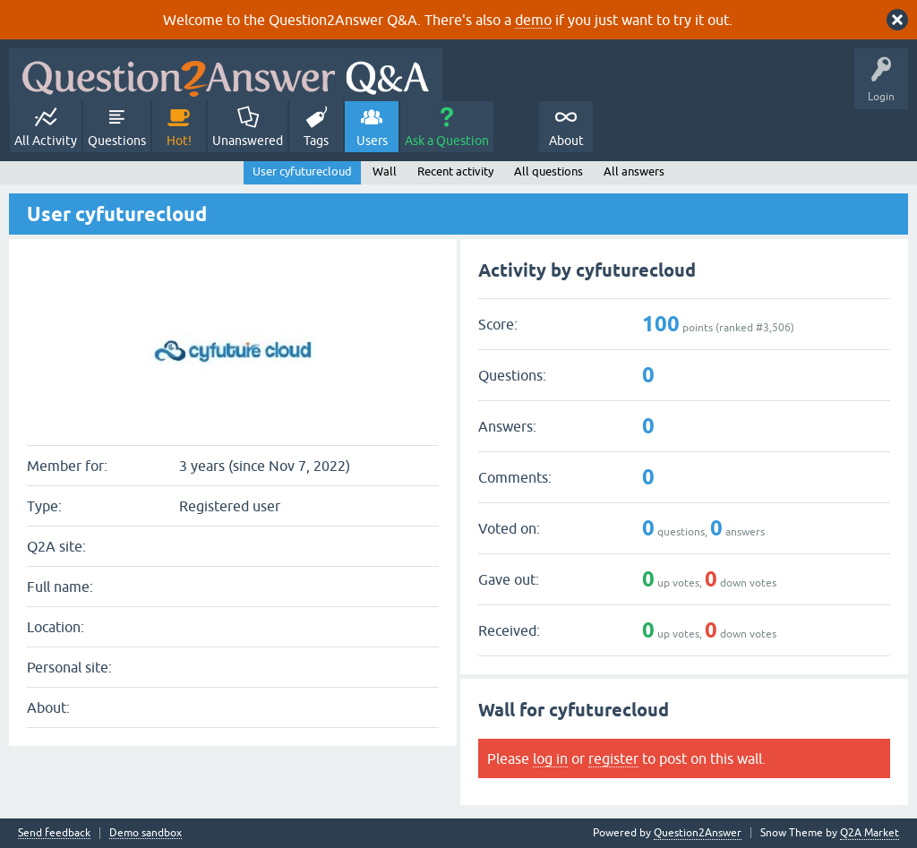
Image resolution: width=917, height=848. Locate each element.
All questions (548, 171)
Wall (385, 171)
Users (372, 140)
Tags (316, 140)
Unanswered (247, 140)
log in (550, 758)
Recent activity (455, 171)
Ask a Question (447, 140)
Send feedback (54, 833)
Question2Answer (697, 833)
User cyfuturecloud (302, 171)
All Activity (45, 140)
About (566, 140)
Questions (117, 140)
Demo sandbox (145, 833)
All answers (634, 171)
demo (533, 20)
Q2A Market (869, 833)
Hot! (179, 140)
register (613, 758)
